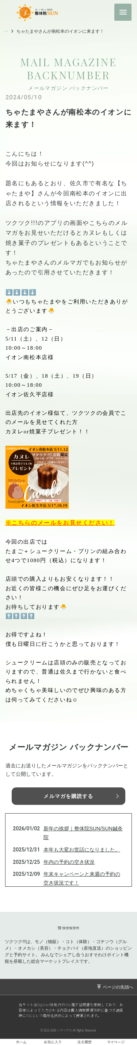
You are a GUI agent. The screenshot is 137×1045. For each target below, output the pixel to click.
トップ (10, 31)
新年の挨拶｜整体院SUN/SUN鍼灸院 (83, 833)
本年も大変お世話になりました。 (81, 850)
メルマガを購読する (68, 796)
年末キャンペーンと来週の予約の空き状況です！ (81, 878)
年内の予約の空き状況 (69, 862)
